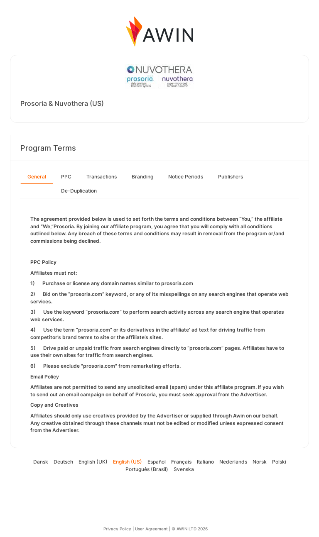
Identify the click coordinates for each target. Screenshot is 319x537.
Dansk (40, 462)
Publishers (230, 176)
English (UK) (93, 462)
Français (181, 462)
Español (156, 462)
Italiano (205, 462)
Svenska (184, 469)
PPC (66, 176)
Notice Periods (185, 176)
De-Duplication (79, 191)
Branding (142, 176)
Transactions (101, 176)
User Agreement (151, 528)
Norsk (260, 462)
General (36, 176)
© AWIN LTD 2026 (190, 528)
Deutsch (63, 462)
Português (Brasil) (146, 469)
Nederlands (233, 462)
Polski (279, 462)
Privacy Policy (117, 528)
